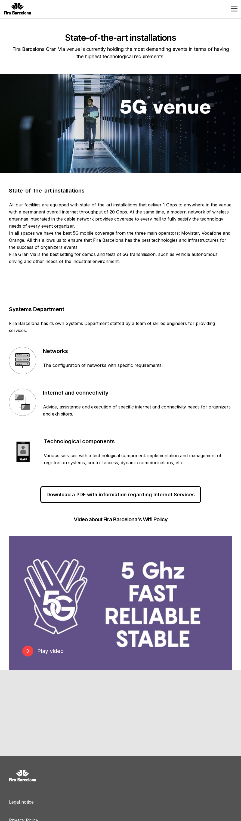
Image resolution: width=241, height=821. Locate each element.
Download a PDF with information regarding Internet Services (121, 494)
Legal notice (21, 802)
